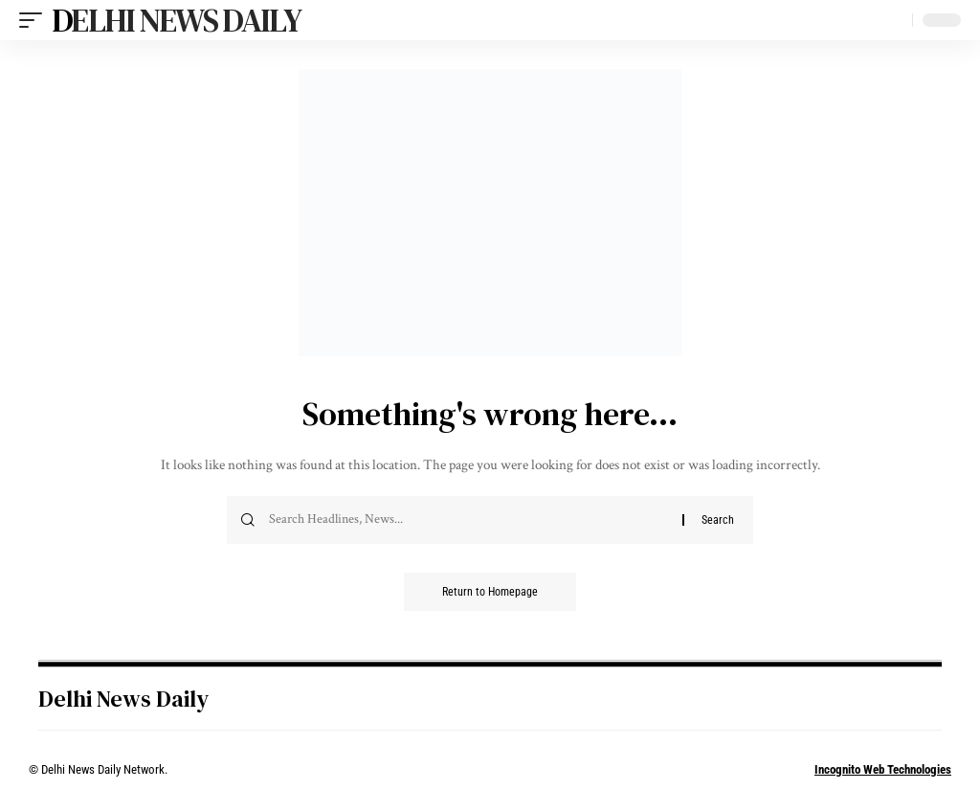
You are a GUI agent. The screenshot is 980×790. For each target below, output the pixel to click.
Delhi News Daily (176, 20)
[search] (893, 20)
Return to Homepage (490, 591)
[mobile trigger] (35, 20)
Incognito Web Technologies (882, 769)
